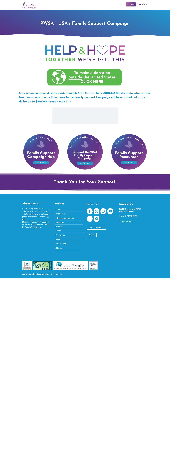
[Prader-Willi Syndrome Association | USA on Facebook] (90, 211)
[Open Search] (121, 4)
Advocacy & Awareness (65, 218)
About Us (59, 227)
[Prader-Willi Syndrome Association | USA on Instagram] (103, 211)
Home (58, 209)
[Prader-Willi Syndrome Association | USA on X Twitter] (96, 211)
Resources (60, 222)
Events (58, 231)
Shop (58, 239)
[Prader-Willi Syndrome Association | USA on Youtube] (110, 211)
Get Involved (60, 235)
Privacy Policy (61, 244)
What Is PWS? (61, 214)
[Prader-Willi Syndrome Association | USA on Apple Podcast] (90, 219)
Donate (131, 4)
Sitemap (59, 248)
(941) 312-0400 (131, 216)
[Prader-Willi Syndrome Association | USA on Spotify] (96, 219)
